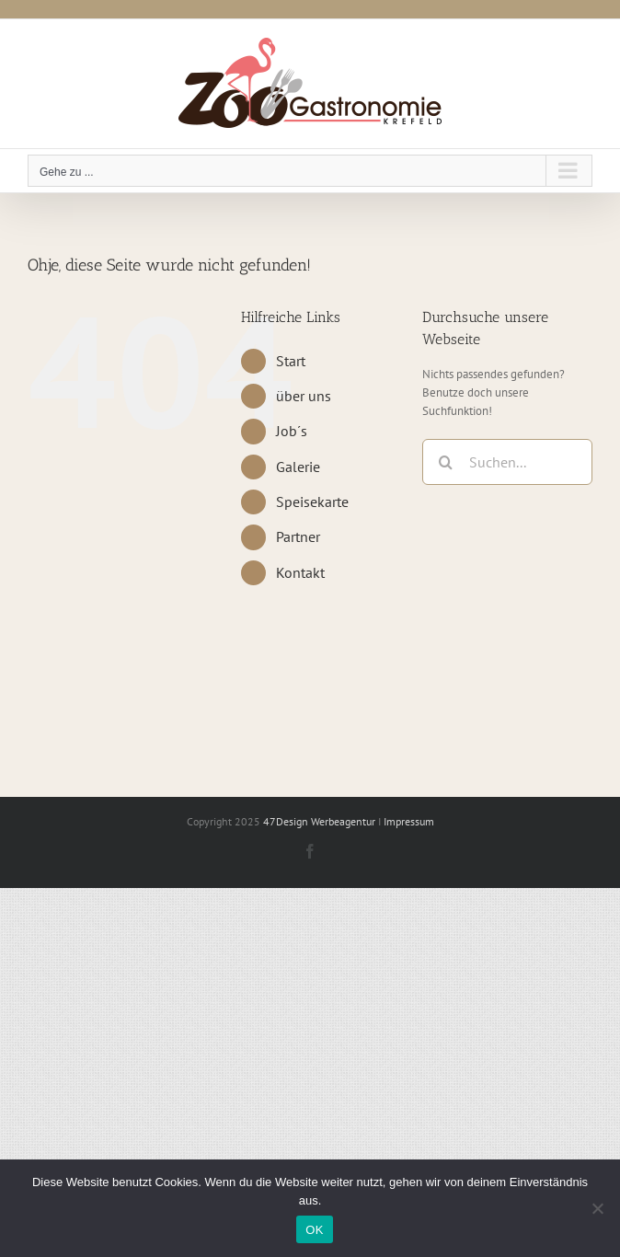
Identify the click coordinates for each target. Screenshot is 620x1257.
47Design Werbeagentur (319, 821)
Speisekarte (312, 501)
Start (290, 361)
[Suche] (445, 462)
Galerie (298, 466)
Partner (298, 536)
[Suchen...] (507, 462)
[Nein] (597, 1208)
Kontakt (300, 572)
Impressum (409, 821)
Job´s (291, 430)
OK (314, 1230)
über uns (303, 395)
